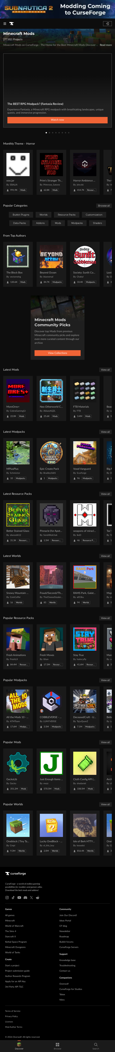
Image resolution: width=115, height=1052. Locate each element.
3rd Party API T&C (14, 987)
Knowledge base (67, 960)
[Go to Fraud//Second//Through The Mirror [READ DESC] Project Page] (51, 584)
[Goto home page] (11, 23)
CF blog (63, 926)
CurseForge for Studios (70, 989)
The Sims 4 (10, 931)
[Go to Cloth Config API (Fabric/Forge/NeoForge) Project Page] (85, 771)
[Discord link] (25, 898)
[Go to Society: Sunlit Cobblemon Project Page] (85, 264)
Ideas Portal (65, 921)
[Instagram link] (7, 898)
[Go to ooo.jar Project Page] (18, 172)
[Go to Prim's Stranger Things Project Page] (51, 172)
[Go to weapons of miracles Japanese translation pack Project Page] (85, 522)
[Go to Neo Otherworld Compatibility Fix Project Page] (51, 398)
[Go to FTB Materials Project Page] (85, 398)
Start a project (12, 965)
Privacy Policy (11, 1016)
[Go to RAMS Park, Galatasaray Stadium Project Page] (85, 584)
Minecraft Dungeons (15, 947)
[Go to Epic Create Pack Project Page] (51, 460)
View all (105, 369)
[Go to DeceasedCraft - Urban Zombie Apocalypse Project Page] (85, 708)
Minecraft (10, 921)
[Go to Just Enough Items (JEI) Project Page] (51, 771)
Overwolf (64, 984)
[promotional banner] (57, 9)
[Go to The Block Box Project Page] (18, 264)
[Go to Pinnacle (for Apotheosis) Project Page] (51, 522)
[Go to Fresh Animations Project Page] (18, 646)
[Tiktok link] (13, 898)
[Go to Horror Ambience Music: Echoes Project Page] (85, 172)
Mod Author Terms (13, 1027)
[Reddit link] (38, 898)
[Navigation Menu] (4, 23)
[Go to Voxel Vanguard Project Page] (85, 460)
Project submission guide (17, 971)
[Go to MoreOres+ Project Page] (18, 398)
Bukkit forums (66, 942)
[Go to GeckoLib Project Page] (18, 771)
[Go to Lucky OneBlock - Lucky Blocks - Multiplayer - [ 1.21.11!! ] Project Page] (51, 833)
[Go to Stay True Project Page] (85, 646)
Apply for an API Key (15, 981)
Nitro (62, 1000)
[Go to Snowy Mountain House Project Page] (18, 584)
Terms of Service (12, 1011)
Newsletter (64, 931)
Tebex (62, 994)
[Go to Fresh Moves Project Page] (51, 646)
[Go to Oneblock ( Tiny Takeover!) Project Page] (18, 833)
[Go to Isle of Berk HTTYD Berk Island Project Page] (85, 833)
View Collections (57, 353)
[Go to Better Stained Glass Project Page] (18, 522)
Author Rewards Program (17, 976)
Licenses (9, 1022)
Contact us (64, 971)
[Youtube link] (19, 898)
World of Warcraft (14, 926)
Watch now (57, 120)
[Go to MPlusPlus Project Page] (18, 460)
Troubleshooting (67, 965)
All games (9, 915)
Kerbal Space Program (16, 942)
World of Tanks (12, 952)
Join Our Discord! (68, 915)
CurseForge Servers (68, 947)
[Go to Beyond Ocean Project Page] (51, 264)
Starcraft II (10, 937)
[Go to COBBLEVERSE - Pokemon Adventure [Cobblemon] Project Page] (51, 708)
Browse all (104, 205)
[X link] (31, 898)
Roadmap (64, 937)
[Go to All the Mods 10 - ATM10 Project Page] (18, 708)
